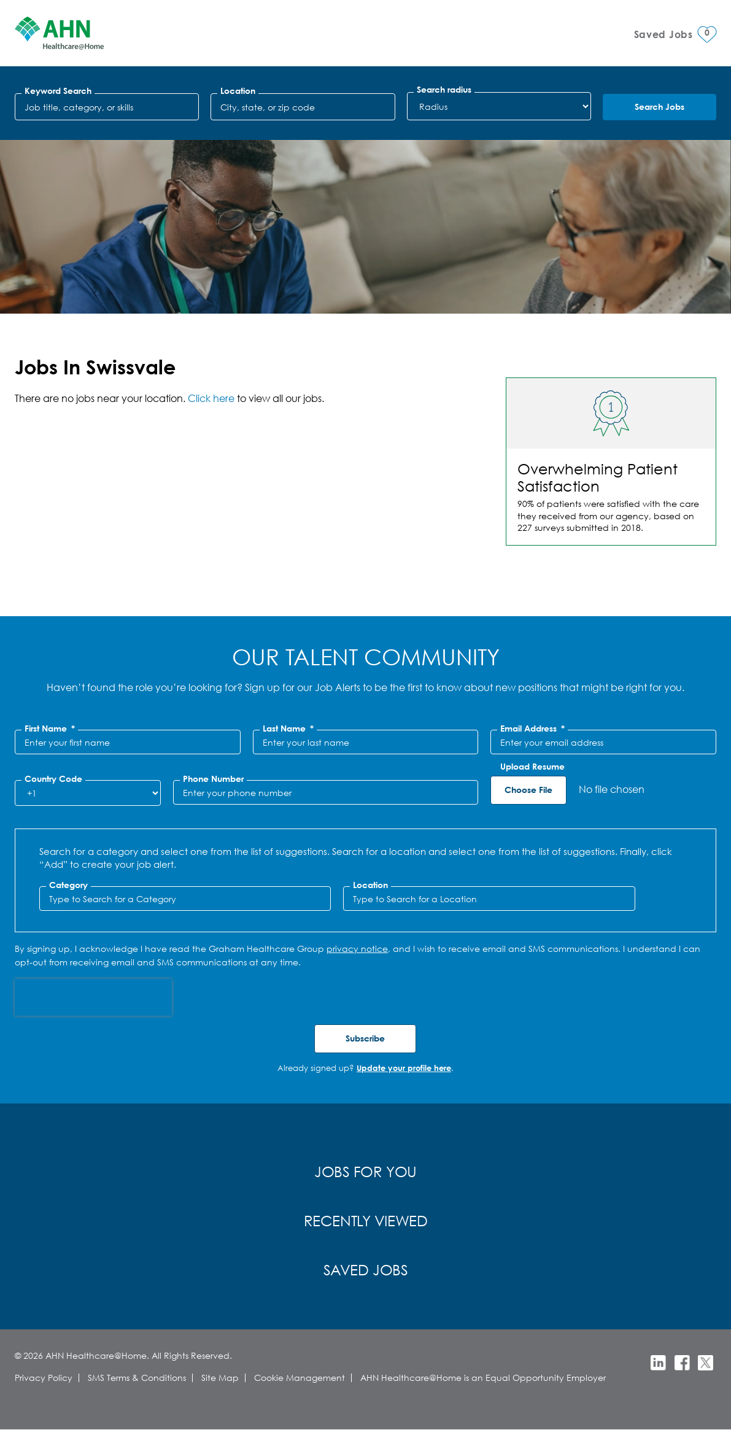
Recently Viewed (366, 1220)
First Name (50, 728)
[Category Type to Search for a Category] (185, 898)
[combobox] (303, 106)
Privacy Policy (43, 1377)
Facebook (682, 1362)
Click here (211, 398)
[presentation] (93, 997)
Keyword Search (58, 91)
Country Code (53, 779)
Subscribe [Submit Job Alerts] (365, 1038)
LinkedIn (658, 1362)
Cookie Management (299, 1377)
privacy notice (357, 948)
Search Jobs (659, 106)
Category (68, 885)
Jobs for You (365, 1171)
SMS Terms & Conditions (137, 1377)
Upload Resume (532, 766)
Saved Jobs (365, 1269)
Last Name (288, 728)
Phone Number (213, 779)
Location (237, 91)
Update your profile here (404, 1068)
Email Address (532, 728)
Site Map (220, 1377)
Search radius (444, 90)
